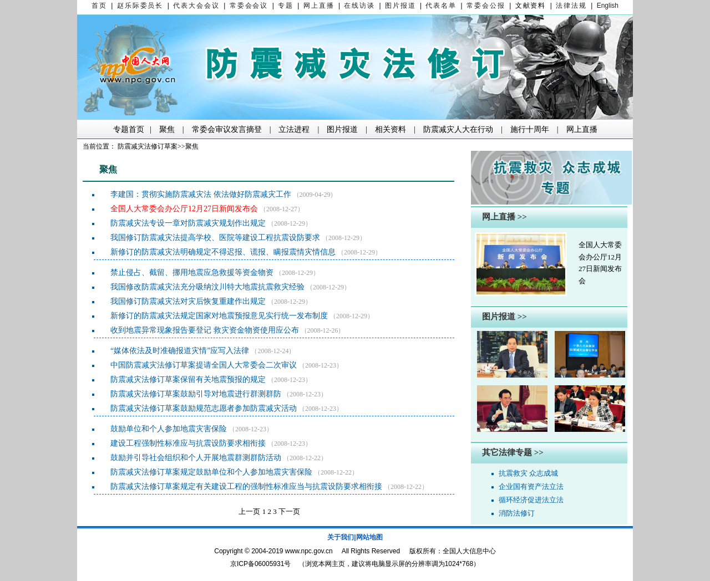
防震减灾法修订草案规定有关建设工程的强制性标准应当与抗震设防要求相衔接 (246, 486)
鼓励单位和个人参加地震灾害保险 (168, 429)
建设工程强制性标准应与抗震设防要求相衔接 (188, 443)
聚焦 (167, 129)
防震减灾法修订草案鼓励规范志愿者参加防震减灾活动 (203, 408)
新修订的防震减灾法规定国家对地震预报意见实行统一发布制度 (219, 316)
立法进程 (294, 129)
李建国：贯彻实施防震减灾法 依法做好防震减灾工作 (200, 194)
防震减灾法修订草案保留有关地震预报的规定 (188, 379)
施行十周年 (529, 129)
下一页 (289, 511)
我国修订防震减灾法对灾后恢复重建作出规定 (188, 301)
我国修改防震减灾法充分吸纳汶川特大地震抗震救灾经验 (207, 287)
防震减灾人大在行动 (458, 129)
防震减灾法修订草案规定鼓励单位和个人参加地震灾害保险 (211, 472)
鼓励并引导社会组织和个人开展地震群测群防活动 (195, 457)
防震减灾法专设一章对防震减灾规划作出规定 (188, 223)
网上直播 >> (504, 216)
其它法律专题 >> (513, 452)
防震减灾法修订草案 (148, 146)
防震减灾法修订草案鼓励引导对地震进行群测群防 (195, 394)
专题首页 (128, 129)
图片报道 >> (504, 316)
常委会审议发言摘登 (227, 129)
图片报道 (342, 129)
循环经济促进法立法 (531, 500)
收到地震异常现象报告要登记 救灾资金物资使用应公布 (204, 330)
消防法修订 (517, 513)
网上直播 (581, 129)
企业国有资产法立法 (531, 486)
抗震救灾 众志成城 (528, 473)
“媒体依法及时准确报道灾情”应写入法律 (179, 350)
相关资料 (390, 129)
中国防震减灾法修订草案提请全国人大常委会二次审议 (203, 365)
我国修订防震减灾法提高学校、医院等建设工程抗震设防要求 (215, 237)
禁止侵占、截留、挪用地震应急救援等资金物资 (191, 272)
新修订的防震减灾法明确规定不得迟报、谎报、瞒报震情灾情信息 (223, 252)
